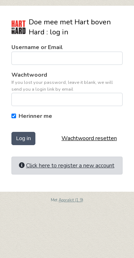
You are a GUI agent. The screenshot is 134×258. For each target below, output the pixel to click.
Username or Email (37, 47)
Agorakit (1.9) (71, 200)
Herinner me (35, 116)
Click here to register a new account (70, 165)
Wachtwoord (29, 75)
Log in (23, 138)
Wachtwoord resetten (89, 138)
